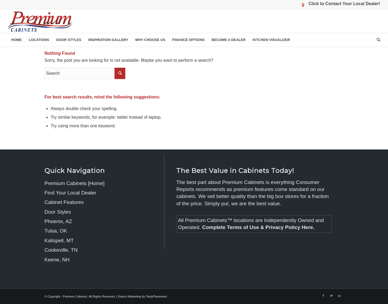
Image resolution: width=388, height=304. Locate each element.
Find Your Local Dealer (70, 193)
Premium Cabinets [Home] (74, 183)
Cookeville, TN (61, 250)
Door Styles (57, 212)
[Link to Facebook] (323, 296)
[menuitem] (16, 40)
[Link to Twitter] (331, 296)
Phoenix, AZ (58, 221)
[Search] (376, 40)
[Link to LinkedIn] (339, 296)
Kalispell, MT (59, 240)
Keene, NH (57, 259)
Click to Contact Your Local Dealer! (344, 3)
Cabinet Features (64, 202)
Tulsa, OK (55, 231)
